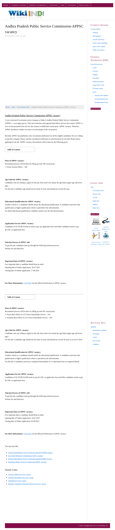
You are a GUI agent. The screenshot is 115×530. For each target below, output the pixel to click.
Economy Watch (98, 88)
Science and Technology (100, 43)
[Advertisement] (44, 56)
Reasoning (96, 334)
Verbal (95, 337)
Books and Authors (99, 50)
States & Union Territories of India (96, 238)
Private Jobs (96, 194)
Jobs (62, 5)
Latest (95, 67)
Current (95, 71)
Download (96, 78)
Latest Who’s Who (98, 85)
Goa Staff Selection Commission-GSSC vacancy (25, 456)
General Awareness (37, 5)
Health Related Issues (101, 102)
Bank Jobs (96, 201)
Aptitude (53, 5)
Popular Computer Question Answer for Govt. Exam (27, 484)
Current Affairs (18, 5)
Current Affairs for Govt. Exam (19, 474)
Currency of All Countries (106, 238)
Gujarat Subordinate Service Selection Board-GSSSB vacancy (30, 453)
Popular (95, 74)
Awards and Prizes (98, 39)
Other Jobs (96, 208)
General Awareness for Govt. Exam (20, 478)
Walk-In (95, 204)
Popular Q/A (84, 5)
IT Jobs (95, 197)
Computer (96, 344)
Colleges (71, 5)
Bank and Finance (98, 81)
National (95, 32)
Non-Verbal (96, 341)
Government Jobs (23, 107)
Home (5, 5)
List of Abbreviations (96, 224)
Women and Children (101, 95)
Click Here (28, 283)
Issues (94, 92)
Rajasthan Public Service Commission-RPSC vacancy (27, 462)
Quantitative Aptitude (99, 330)
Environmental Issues (101, 99)
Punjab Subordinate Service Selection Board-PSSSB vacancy (30, 459)
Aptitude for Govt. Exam (17, 481)
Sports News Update (99, 46)
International (97, 36)
